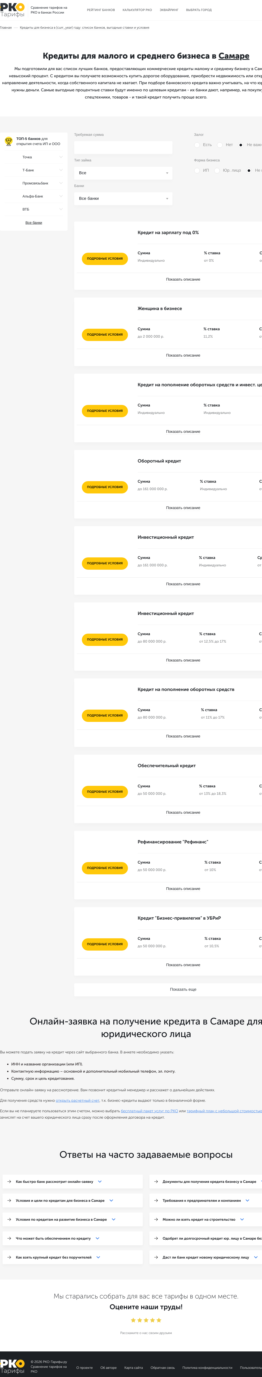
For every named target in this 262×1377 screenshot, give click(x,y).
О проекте (84, 1343)
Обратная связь (162, 1343)
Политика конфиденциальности (207, 1343)
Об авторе (108, 1343)
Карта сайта (133, 1343)
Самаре (234, 56)
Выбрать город (199, 10)
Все (82, 173)
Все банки (33, 223)
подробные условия (105, 259)
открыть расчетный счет (77, 1075)
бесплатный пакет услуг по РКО (149, 1086)
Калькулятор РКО (137, 10)
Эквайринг (169, 10)
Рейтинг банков (101, 10)
